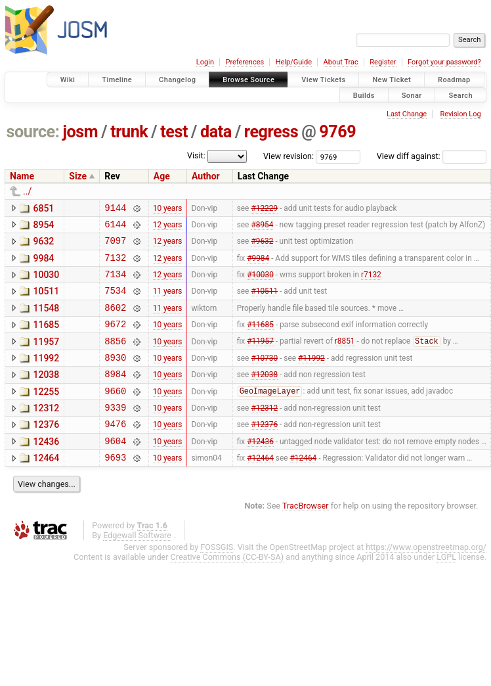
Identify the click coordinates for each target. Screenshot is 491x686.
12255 (46, 413)
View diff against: (431, 156)
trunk (129, 131)
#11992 (311, 376)
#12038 (264, 395)
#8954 (262, 227)
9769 (337, 131)
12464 (46, 487)
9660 (115, 414)
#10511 (264, 302)
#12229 (264, 209)
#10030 (260, 283)
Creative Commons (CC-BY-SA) (227, 588)
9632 (43, 245)
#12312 (264, 433)
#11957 (260, 358)
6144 (115, 227)
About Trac (341, 62)
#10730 (264, 376)
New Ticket (391, 80)
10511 (46, 301)
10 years (167, 209)
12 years (167, 227)
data (216, 131)
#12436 (260, 469)
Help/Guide (294, 62)
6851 (43, 208)
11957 (46, 357)
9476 (115, 451)
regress (271, 131)
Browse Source (248, 80)
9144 (115, 209)
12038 (46, 394)
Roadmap (454, 80)
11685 (46, 338)
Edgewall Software (137, 567)
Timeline (117, 80)
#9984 (258, 264)
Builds (364, 95)
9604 (115, 470)
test (174, 131)
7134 (115, 283)
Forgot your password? (444, 62)
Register (383, 62)
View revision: (288, 156)
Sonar (412, 95)
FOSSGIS (216, 578)
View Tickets (323, 80)
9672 (115, 339)
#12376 (264, 451)
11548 (46, 320)
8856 (115, 358)
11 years (167, 302)
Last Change (407, 114)
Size (78, 176)
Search (460, 95)
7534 (115, 302)
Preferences (244, 62)
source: (33, 131)
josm (80, 131)
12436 (46, 469)
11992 (46, 376)
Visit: (196, 155)
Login (205, 62)
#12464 (260, 488)
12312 (46, 431)
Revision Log (460, 114)
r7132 (371, 283)
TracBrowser (305, 537)
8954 (43, 226)
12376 (46, 450)
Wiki (67, 80)
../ (27, 191)
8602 (115, 321)
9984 (43, 264)
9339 (115, 432)
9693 (115, 488)
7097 (115, 246)
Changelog (177, 80)
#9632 (262, 246)
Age (162, 176)
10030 (46, 282)
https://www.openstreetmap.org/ (426, 578)
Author (206, 176)
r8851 (345, 358)
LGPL (446, 588)
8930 (115, 377)
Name (22, 176)
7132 (115, 265)
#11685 (260, 339)
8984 (115, 395)
